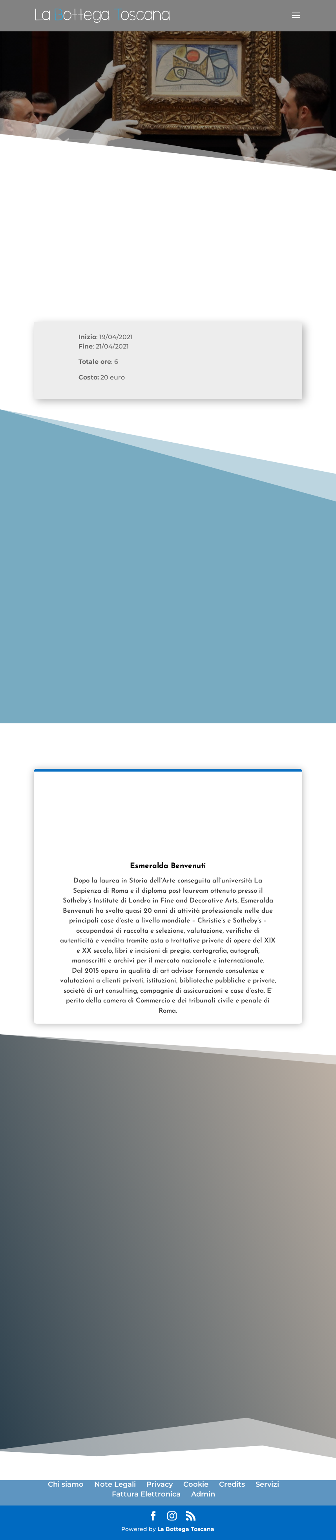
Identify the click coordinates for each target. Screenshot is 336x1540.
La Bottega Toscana (185, 1529)
